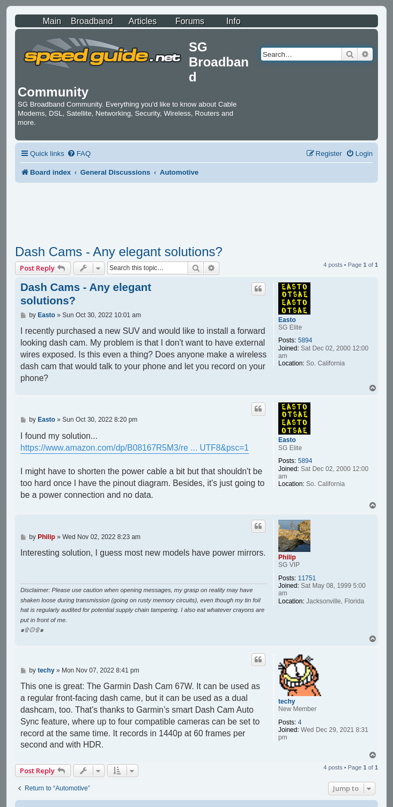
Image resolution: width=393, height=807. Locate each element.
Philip (287, 557)
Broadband (92, 21)
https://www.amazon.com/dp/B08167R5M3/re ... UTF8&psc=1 (134, 447)
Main (51, 21)
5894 (305, 340)
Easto (287, 320)
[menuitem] (79, 153)
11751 (307, 578)
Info (233, 21)
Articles (143, 21)
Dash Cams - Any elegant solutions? (119, 251)
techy (286, 701)
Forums (189, 21)
